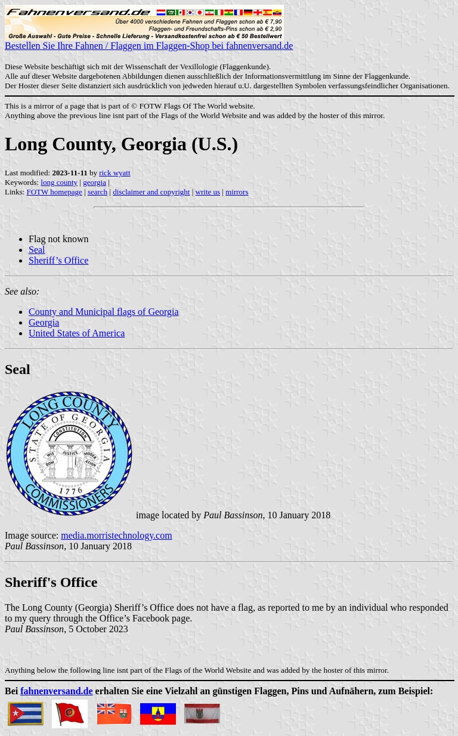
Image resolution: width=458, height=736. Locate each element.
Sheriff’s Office (58, 260)
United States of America (77, 333)
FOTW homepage (54, 191)
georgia (94, 182)
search (97, 191)
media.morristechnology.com (116, 535)
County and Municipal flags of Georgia (104, 312)
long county (59, 182)
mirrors (236, 191)
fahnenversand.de (56, 691)
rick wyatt (114, 172)
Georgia (44, 322)
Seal (37, 250)
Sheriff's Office (51, 582)
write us (208, 191)
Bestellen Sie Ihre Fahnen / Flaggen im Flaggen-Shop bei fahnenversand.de (149, 41)
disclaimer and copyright (151, 191)
